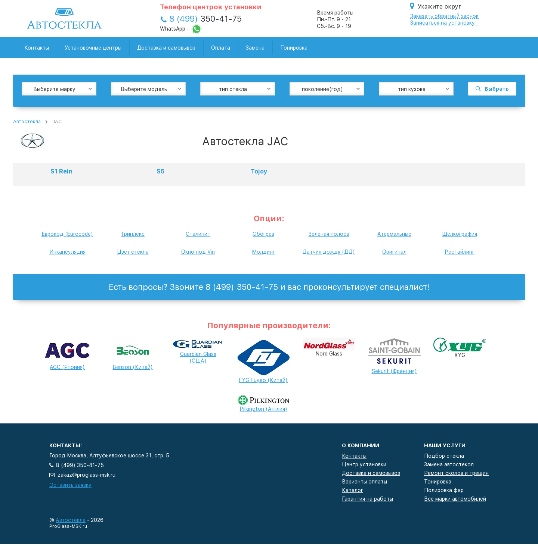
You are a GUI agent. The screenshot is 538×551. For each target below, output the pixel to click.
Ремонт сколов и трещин (456, 473)
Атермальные (394, 234)
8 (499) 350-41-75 (80, 465)
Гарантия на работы (367, 499)
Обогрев (263, 234)
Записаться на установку (442, 23)
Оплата (220, 48)
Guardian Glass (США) (198, 352)
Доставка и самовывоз (166, 48)
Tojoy (259, 171)
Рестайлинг (459, 252)
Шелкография (459, 234)
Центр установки (364, 464)
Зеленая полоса (329, 234)
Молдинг (263, 252)
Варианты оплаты (364, 482)
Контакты (36, 48)
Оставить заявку (70, 485)
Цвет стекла (133, 252)
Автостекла (27, 121)
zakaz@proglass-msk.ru (86, 475)
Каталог (352, 490)
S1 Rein (61, 171)
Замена (255, 48)
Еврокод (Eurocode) (67, 234)
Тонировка (293, 48)
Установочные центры (93, 48)
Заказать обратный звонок (444, 16)
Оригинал (394, 252)
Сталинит (198, 234)
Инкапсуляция (67, 252)
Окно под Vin (198, 252)
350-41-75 (205, 18)
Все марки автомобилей (455, 499)
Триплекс (133, 234)
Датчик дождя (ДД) (329, 252)
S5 (160, 171)
